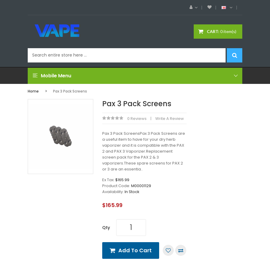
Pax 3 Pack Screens (70, 91)
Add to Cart (135, 250)
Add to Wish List (168, 250)
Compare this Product (180, 250)
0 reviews (137, 118)
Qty (106, 228)
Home (33, 91)
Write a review (169, 118)
